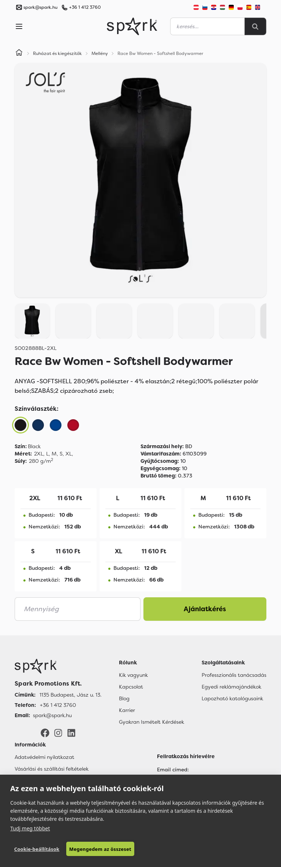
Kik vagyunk (133, 675)
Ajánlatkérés (205, 609)
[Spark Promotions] (132, 26)
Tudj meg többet (30, 827)
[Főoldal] (58, 666)
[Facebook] (45, 732)
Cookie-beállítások (36, 849)
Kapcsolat (131, 686)
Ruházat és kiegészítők (57, 53)
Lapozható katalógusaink (232, 698)
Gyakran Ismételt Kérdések (151, 722)
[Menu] (19, 26)
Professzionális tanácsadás (234, 675)
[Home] (19, 53)
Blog (124, 698)
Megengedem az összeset (100, 849)
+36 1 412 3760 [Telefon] (58, 705)
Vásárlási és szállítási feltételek (52, 768)
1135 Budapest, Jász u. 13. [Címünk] (70, 694)
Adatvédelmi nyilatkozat (44, 757)
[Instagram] (58, 732)
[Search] (255, 26)
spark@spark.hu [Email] (52, 715)
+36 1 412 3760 (85, 7)
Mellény (99, 53)
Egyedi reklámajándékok (231, 686)
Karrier (127, 710)
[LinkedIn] (71, 732)
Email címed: (173, 769)
